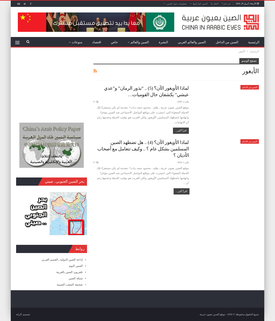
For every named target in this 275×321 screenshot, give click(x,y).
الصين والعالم (140, 42)
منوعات (77, 42)
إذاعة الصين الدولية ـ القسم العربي (62, 259)
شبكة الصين (75, 278)
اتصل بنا (214, 3)
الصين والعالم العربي (192, 42)
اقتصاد (96, 42)
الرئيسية (253, 42)
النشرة (163, 42)
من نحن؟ (226, 3)
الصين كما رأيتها (200, 3)
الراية (19, 314)
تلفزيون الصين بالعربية (69, 272)
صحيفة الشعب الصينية (70, 284)
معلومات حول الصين (177, 3)
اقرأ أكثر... (180, 130)
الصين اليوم (75, 265)
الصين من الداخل (227, 42)
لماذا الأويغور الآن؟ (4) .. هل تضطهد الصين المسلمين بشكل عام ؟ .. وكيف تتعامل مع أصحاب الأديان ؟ (143, 149)
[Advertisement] (51, 85)
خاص (114, 42)
